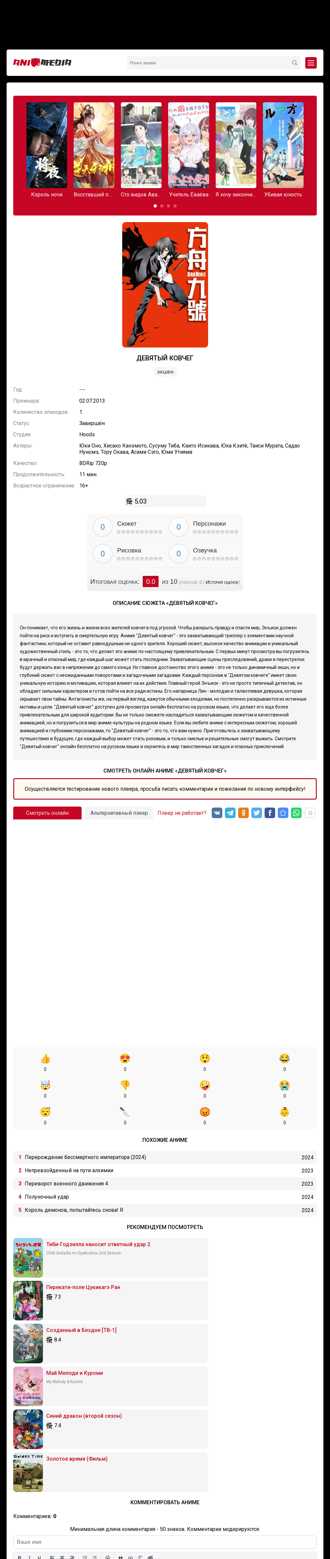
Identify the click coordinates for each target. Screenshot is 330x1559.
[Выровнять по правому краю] (72, 1360)
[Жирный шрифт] (19, 1360)
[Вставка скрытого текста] (150, 1360)
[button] (155, 206)
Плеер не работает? (182, 813)
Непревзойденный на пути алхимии (69, 1144)
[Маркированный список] (85, 1360)
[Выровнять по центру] (62, 1360)
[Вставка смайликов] (108, 1360)
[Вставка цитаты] (121, 1360)
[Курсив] (29, 1360)
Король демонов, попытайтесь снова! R (74, 1183)
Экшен (165, 372)
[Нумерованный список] (95, 1360)
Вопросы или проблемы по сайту (197, 1522)
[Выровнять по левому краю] (52, 1360)
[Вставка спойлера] (140, 1360)
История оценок (222, 582)
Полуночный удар (47, 1170)
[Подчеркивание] (39, 1360)
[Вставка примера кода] (130, 1360)
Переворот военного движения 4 (66, 1157)
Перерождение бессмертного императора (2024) (85, 1130)
